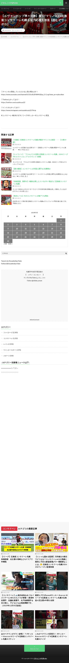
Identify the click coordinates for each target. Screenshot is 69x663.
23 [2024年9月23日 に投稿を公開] (8, 237)
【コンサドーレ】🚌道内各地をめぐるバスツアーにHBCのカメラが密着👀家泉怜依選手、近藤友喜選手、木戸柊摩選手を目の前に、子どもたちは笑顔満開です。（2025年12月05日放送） (17, 600)
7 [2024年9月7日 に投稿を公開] (52, 224)
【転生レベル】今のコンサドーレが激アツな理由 (30, 196)
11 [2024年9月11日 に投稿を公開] (26, 228)
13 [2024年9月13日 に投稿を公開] (43, 228)
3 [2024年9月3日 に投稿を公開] (16, 224)
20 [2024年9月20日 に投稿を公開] (43, 233)
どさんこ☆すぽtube (40, 658)
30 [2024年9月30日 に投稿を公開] (8, 241)
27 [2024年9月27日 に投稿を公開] (43, 237)
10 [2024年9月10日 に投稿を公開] (17, 228)
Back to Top (34, 649)
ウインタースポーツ (40, 8)
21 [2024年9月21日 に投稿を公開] (52, 233)
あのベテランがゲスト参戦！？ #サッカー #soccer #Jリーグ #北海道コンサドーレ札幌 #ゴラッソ (17, 636)
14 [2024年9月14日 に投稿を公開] (52, 228)
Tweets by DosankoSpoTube (11, 261)
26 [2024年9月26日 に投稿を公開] (34, 237)
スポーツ (52, 8)
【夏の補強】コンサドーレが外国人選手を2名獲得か (32, 169)
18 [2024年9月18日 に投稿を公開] (26, 233)
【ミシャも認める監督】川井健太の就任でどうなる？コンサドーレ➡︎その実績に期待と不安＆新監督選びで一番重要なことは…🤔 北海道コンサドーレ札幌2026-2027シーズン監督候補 (51, 562)
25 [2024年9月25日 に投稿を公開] (26, 237)
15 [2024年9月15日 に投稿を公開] (61, 228)
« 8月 (5, 244)
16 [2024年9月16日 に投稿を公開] (8, 233)
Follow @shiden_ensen (34, 281)
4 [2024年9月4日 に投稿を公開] (25, 224)
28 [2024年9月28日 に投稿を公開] (52, 237)
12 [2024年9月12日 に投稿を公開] (34, 228)
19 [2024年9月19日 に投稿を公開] (34, 233)
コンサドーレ (5, 8)
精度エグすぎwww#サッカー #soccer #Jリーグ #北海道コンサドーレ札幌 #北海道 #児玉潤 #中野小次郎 (51, 597)
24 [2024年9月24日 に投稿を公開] (17, 237)
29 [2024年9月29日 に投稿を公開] (61, 237)
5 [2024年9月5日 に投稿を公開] (34, 224)
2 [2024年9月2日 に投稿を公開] (8, 224)
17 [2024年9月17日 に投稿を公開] (17, 233)
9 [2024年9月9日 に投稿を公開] (8, 228)
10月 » (10, 244)
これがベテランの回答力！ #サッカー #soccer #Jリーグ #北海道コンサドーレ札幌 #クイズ (51, 636)
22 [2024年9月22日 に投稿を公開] (61, 233)
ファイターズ (17, 8)
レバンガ (27, 8)
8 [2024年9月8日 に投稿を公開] (60, 224)
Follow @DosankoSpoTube (10, 264)
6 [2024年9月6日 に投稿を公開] (43, 224)
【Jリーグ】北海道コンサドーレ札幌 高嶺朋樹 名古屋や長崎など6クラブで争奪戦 (17, 559)
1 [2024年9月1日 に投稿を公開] (60, 220)
